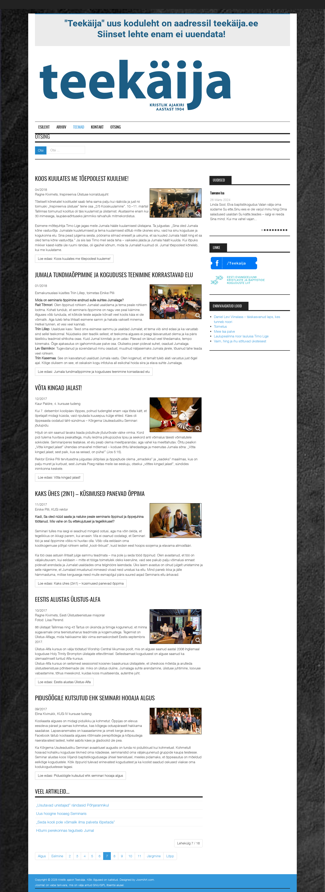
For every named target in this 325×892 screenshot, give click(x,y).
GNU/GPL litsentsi (104, 885)
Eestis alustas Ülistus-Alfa (67, 600)
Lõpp (170, 856)
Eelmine (57, 856)
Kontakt (97, 127)
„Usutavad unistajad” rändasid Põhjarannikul (72, 805)
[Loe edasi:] (74, 259)
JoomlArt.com (145, 879)
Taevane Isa (217, 193)
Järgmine (154, 856)
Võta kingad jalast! (58, 388)
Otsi (41, 150)
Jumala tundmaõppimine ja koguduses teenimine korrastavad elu (114, 275)
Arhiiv (61, 127)
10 (130, 856)
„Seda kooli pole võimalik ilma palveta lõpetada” (75, 822)
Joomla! (40, 885)
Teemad (78, 127)
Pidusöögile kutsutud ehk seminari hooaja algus (95, 698)
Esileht (44, 127)
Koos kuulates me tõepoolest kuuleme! (81, 179)
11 (139, 856)
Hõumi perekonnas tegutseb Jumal (65, 830)
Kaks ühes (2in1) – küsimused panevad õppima (90, 494)
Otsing (115, 127)
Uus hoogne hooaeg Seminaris (61, 813)
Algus (42, 856)
